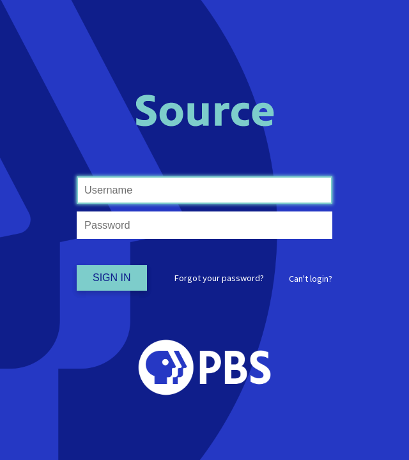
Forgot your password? (219, 278)
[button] (310, 278)
